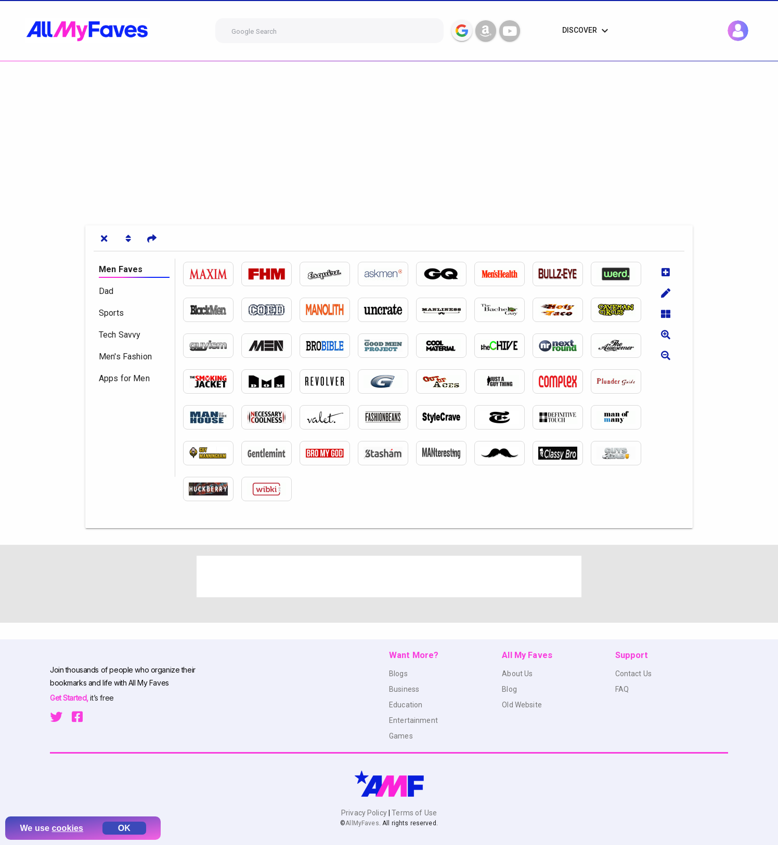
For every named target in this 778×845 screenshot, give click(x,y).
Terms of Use (413, 813)
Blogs (398, 673)
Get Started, (70, 697)
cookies (68, 828)
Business (404, 689)
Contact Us (633, 673)
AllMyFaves (362, 823)
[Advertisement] (312, 139)
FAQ (622, 689)
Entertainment (413, 720)
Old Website (522, 705)
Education (405, 705)
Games (401, 736)
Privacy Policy (364, 813)
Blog (509, 689)
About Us (517, 673)
